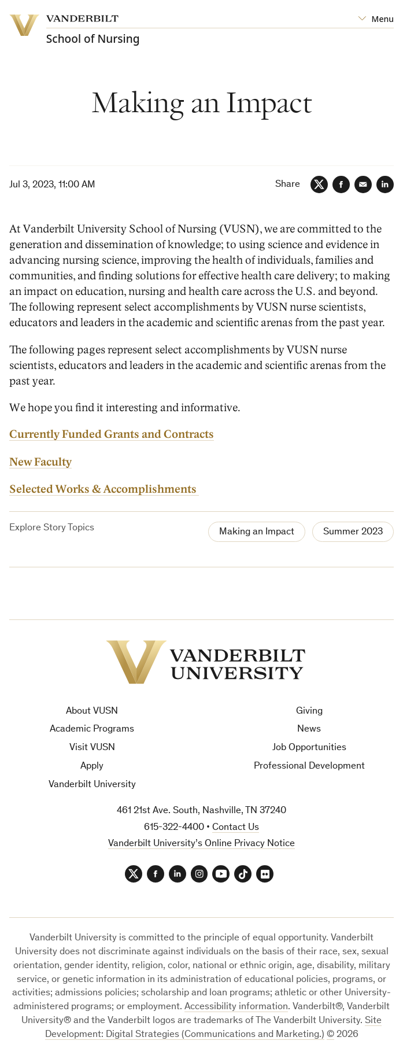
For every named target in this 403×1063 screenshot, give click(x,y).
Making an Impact (256, 532)
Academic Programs (92, 729)
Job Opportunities (309, 748)
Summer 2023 (353, 532)
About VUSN (92, 712)
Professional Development (309, 767)
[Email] (363, 184)
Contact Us (235, 828)
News (309, 729)
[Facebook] (341, 184)
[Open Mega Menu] (376, 19)
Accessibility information (236, 1007)
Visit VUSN (92, 748)
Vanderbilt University (92, 785)
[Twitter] (319, 184)
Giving (309, 712)
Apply (91, 767)
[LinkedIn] (385, 184)
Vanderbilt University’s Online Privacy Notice (201, 844)
